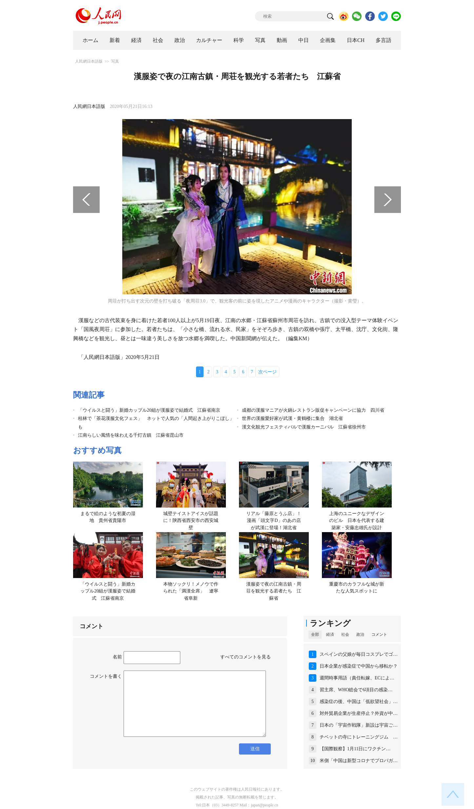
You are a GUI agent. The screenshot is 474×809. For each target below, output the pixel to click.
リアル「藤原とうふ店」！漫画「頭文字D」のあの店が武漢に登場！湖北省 (273, 520)
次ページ (267, 371)
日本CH (356, 40)
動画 (282, 40)
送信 (255, 748)
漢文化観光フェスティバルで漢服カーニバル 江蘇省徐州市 (304, 427)
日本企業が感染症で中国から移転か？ (359, 666)
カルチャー (209, 40)
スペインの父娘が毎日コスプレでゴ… (359, 654)
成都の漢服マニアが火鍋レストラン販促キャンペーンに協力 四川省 (313, 410)
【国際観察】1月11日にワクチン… (355, 748)
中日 (303, 40)
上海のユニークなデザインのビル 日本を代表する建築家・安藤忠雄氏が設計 (356, 520)
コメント (379, 634)
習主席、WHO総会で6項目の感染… (356, 689)
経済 (136, 40)
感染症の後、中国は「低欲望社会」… (359, 701)
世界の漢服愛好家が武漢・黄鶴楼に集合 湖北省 (292, 418)
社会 (158, 40)
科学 (238, 40)
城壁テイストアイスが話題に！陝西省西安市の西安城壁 (190, 520)
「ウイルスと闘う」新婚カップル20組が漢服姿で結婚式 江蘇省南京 (149, 410)
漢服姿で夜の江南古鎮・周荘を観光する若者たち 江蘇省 (273, 591)
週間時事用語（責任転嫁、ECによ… (357, 677)
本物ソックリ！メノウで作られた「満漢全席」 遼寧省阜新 (190, 591)
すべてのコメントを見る (245, 656)
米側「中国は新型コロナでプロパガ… (359, 760)
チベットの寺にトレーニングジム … (359, 737)
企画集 (328, 40)
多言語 (383, 40)
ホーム (90, 40)
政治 (179, 40)
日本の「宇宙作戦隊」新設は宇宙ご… (359, 725)
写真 (260, 40)
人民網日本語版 (89, 61)
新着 (114, 40)
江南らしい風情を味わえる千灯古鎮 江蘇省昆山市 (131, 435)
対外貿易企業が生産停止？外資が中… (359, 713)
